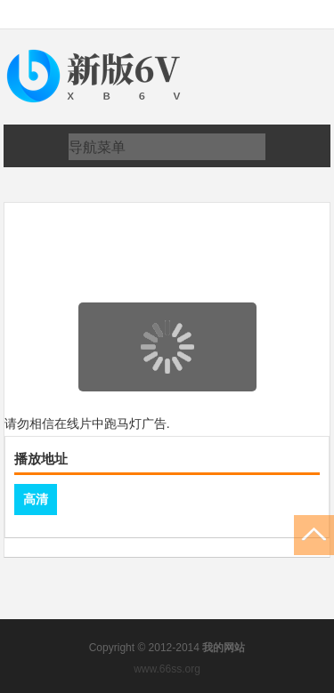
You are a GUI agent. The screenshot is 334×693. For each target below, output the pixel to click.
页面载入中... (168, 403)
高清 (35, 499)
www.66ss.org (167, 669)
